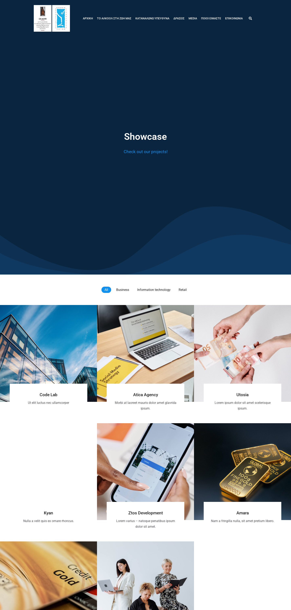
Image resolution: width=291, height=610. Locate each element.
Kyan (48, 513)
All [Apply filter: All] (106, 290)
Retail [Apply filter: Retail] (183, 290)
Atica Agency (145, 394)
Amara (242, 513)
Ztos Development (145, 513)
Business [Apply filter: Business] (122, 290)
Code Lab (48, 394)
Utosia (242, 394)
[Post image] (48, 353)
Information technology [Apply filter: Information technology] (154, 290)
